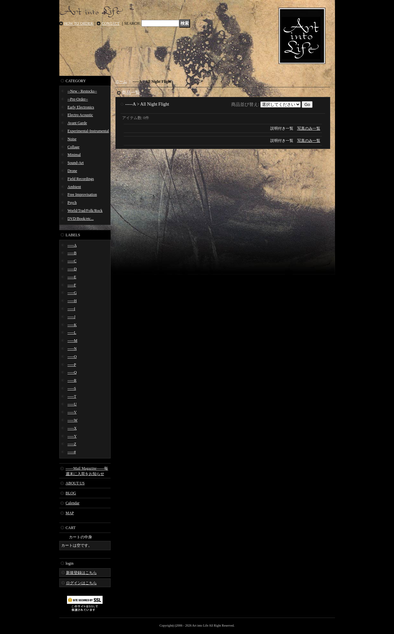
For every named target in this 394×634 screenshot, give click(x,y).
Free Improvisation (82, 194)
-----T (72, 396)
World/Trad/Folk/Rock (85, 210)
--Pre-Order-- (78, 99)
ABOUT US (75, 483)
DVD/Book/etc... (81, 218)
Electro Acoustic (80, 115)
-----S (72, 388)
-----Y (72, 436)
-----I (71, 309)
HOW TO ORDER (78, 23)
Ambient (74, 187)
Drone (72, 171)
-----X (72, 428)
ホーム (121, 81)
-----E (72, 277)
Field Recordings (81, 179)
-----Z (72, 444)
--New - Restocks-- (82, 91)
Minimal (74, 154)
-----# (72, 452)
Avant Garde (77, 123)
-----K (72, 325)
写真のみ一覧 (308, 128)
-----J (72, 317)
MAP (70, 513)
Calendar (73, 503)
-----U (72, 404)
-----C (72, 261)
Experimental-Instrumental (88, 131)
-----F (72, 285)
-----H (72, 301)
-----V (72, 412)
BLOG (71, 493)
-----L (72, 332)
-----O (72, 356)
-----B (72, 253)
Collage (74, 147)
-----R (72, 380)
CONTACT (111, 23)
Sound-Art (76, 163)
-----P (72, 364)
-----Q (72, 372)
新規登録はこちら (81, 572)
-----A (72, 245)
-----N (72, 348)
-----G (72, 293)
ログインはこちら (81, 583)
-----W (73, 420)
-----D (72, 269)
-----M (73, 340)
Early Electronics (81, 107)
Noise (72, 139)
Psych (72, 202)
